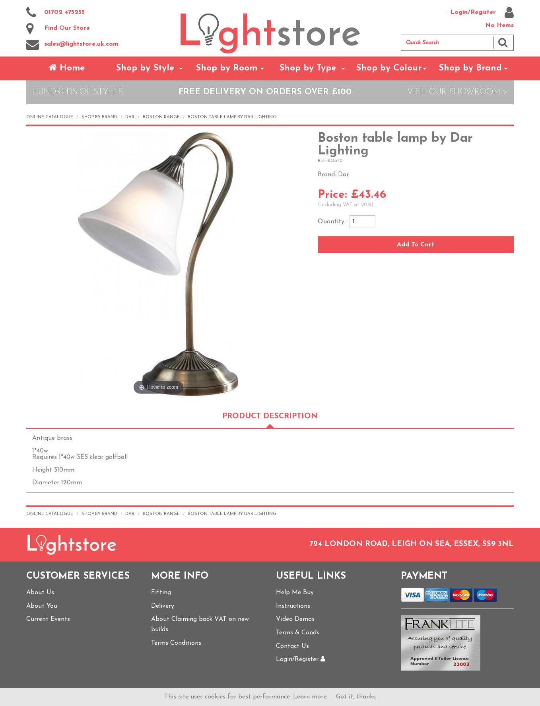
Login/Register (482, 12)
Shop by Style (145, 68)
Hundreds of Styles (77, 92)
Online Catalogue (49, 117)
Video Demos (295, 619)
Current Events (48, 619)
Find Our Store (58, 28)
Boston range (161, 117)
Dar (129, 117)
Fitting (161, 592)
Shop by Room (226, 68)
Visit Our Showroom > (457, 92)
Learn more (309, 697)
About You (41, 606)
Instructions (293, 606)
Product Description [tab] (270, 416)
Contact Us (292, 646)
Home (67, 68)
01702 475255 (55, 12)
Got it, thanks (356, 697)
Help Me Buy (295, 592)
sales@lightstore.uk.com (72, 44)
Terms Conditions (176, 643)
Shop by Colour (389, 68)
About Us (40, 592)
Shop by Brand (470, 68)
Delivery (162, 606)
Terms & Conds (297, 633)
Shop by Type (307, 68)
